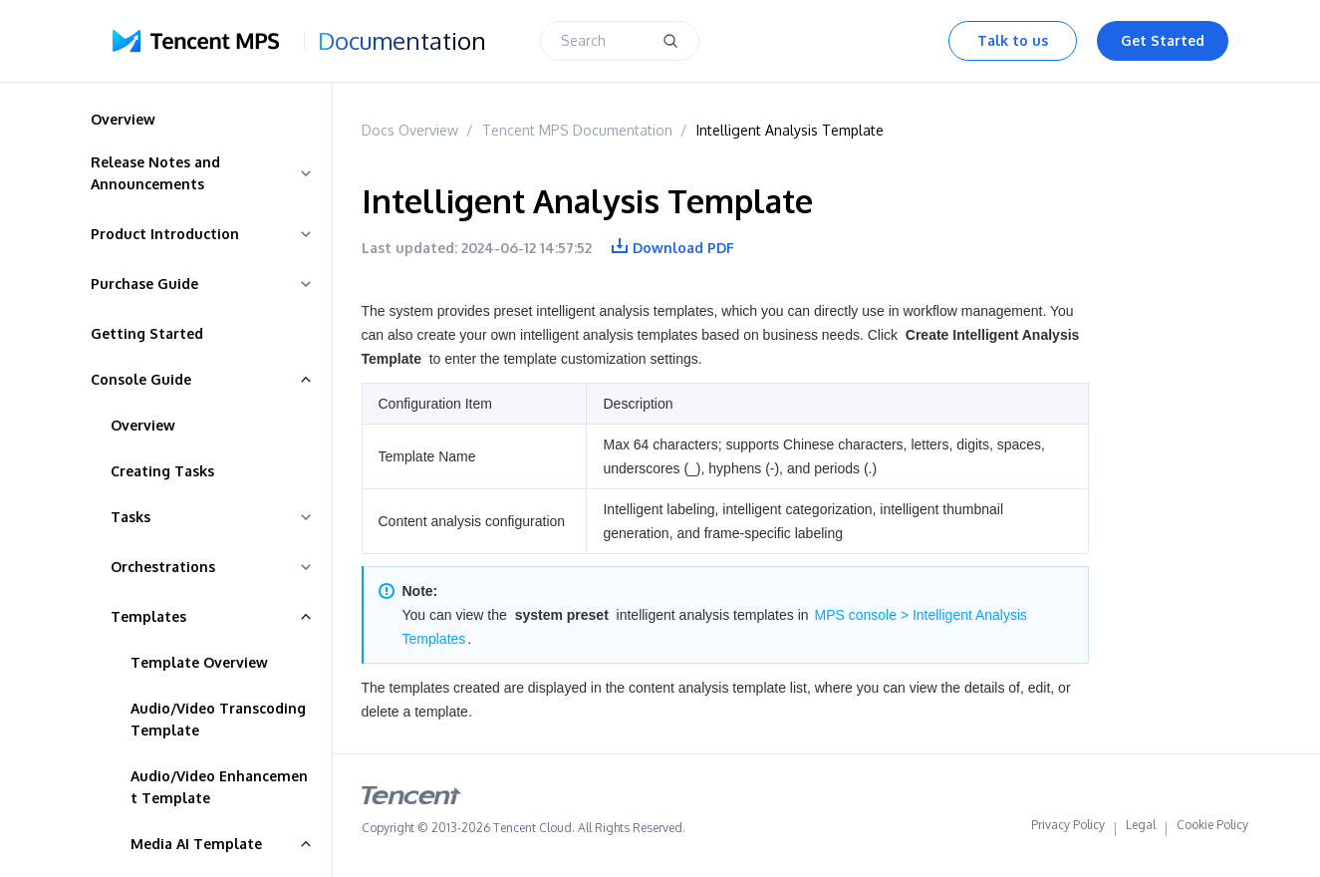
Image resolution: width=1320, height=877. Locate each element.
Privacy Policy (1068, 828)
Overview (143, 425)
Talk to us (1012, 40)
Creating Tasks (162, 470)
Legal (1141, 828)
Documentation (402, 41)
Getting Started (147, 333)
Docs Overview (410, 130)
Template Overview (199, 662)
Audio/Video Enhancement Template (219, 786)
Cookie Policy (1212, 828)
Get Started (1162, 40)
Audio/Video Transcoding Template (218, 719)
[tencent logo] (411, 799)
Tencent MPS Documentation (577, 130)
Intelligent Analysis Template (790, 130)
